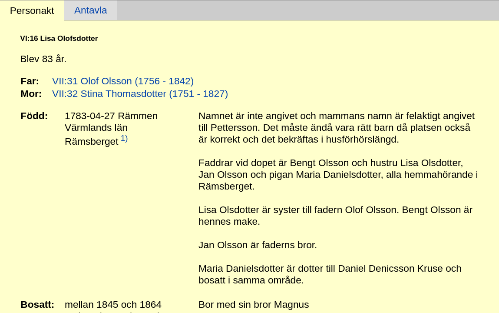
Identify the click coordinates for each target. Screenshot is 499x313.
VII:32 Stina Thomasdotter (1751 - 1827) (140, 93)
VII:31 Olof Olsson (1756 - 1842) (123, 81)
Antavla (90, 10)
